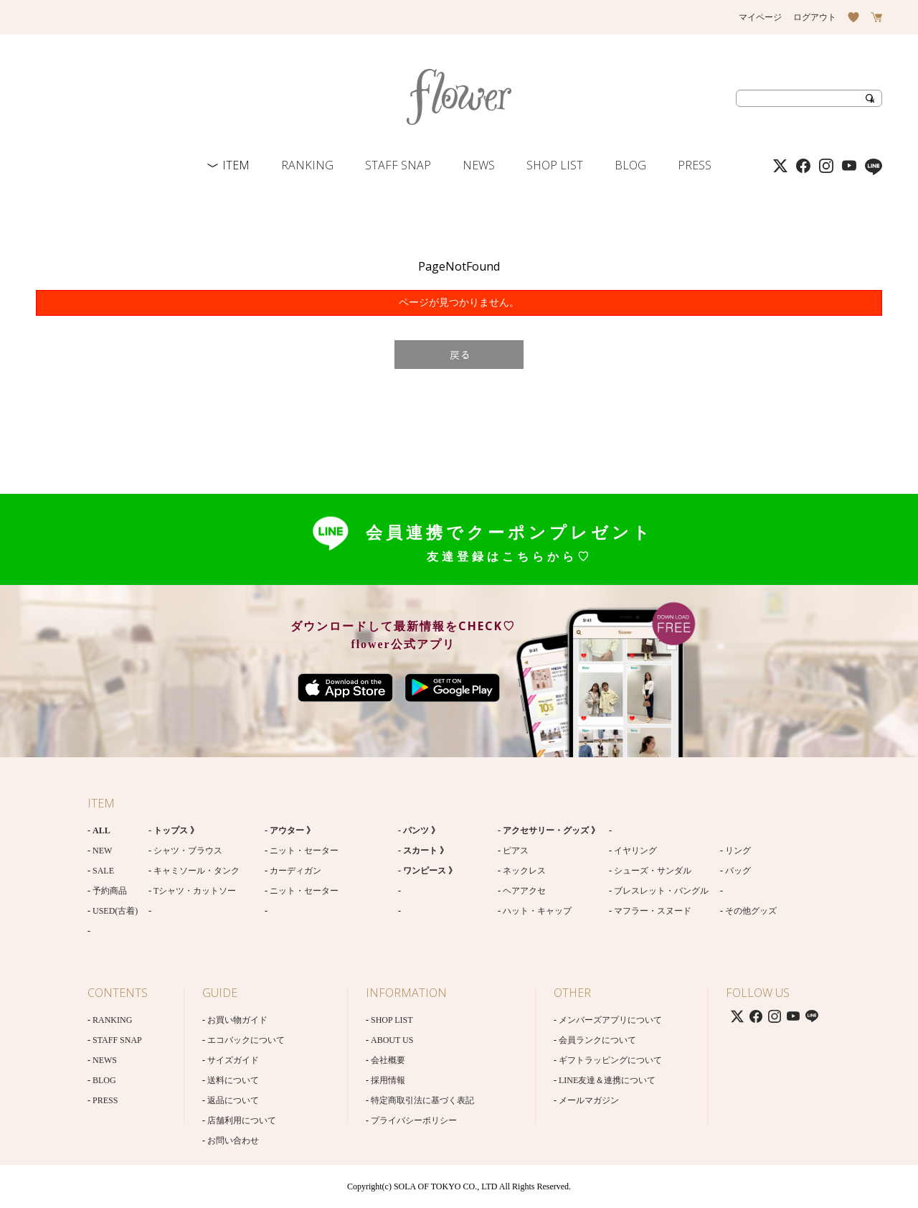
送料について (233, 1080)
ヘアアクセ (524, 891)
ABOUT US (392, 1040)
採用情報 (388, 1080)
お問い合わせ (233, 1141)
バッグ (738, 871)
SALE (103, 871)
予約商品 (110, 891)
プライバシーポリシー (414, 1120)
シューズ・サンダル (652, 871)
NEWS (479, 165)
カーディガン (295, 871)
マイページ (760, 17)
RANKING (307, 165)
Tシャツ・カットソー (194, 891)
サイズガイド (233, 1060)
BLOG (630, 165)
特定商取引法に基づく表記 (422, 1100)
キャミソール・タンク (196, 871)
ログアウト (814, 17)
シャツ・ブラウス (187, 851)
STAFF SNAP (398, 165)
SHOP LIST (554, 165)
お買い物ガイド (237, 1020)
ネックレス (524, 871)
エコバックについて (246, 1040)
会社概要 (388, 1060)
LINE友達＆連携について (607, 1080)
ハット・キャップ (537, 911)
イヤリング (635, 851)
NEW (102, 851)
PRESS (694, 165)
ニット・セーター (304, 851)
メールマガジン (589, 1100)
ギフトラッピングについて (610, 1060)
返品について (233, 1100)
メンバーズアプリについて (610, 1020)
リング (738, 851)
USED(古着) (115, 911)
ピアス (516, 851)
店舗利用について (241, 1120)
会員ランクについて (597, 1040)
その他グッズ (751, 911)
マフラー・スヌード (652, 911)
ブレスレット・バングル (661, 891)
